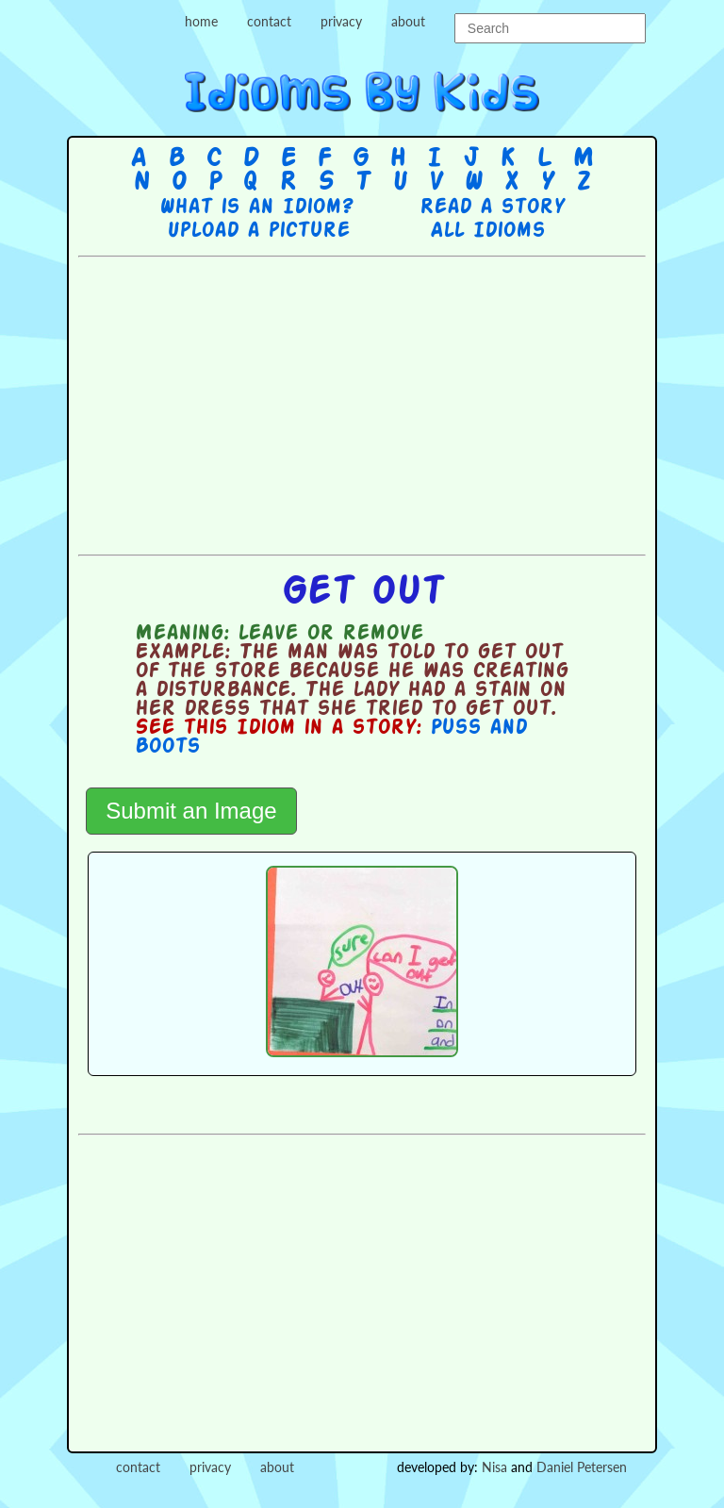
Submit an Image (191, 810)
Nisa (494, 1467)
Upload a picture (258, 231)
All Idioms (487, 231)
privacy (341, 21)
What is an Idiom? (256, 207)
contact (269, 21)
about (408, 21)
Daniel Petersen (581, 1467)
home (201, 21)
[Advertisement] (400, 404)
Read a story (492, 207)
